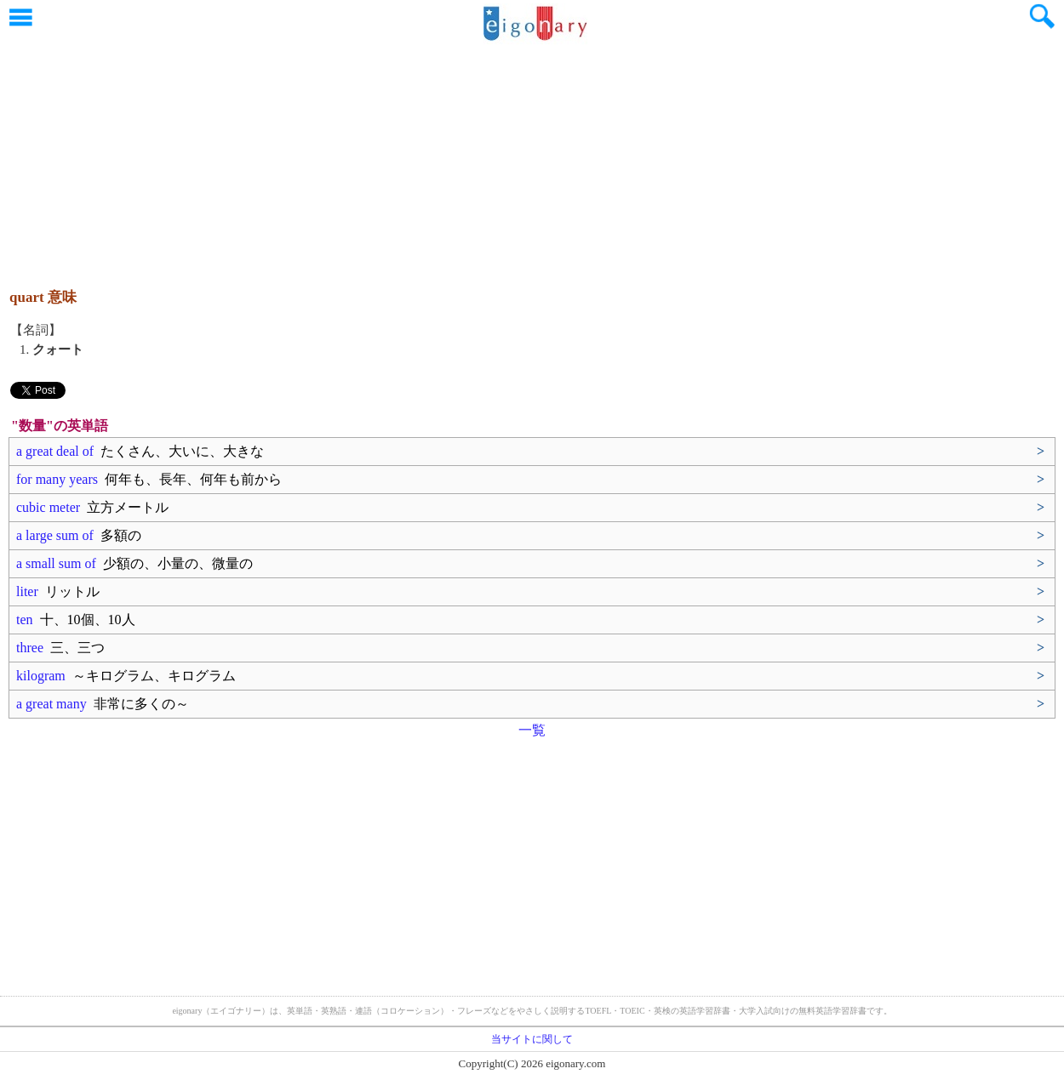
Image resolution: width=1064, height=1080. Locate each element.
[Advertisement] (532, 157)
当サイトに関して (532, 1039)
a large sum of (78, 535)
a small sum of (134, 563)
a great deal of (140, 451)
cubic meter (92, 507)
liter (58, 591)
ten (75, 619)
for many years (149, 479)
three (60, 647)
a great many (102, 703)
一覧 (532, 730)
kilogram (126, 675)
